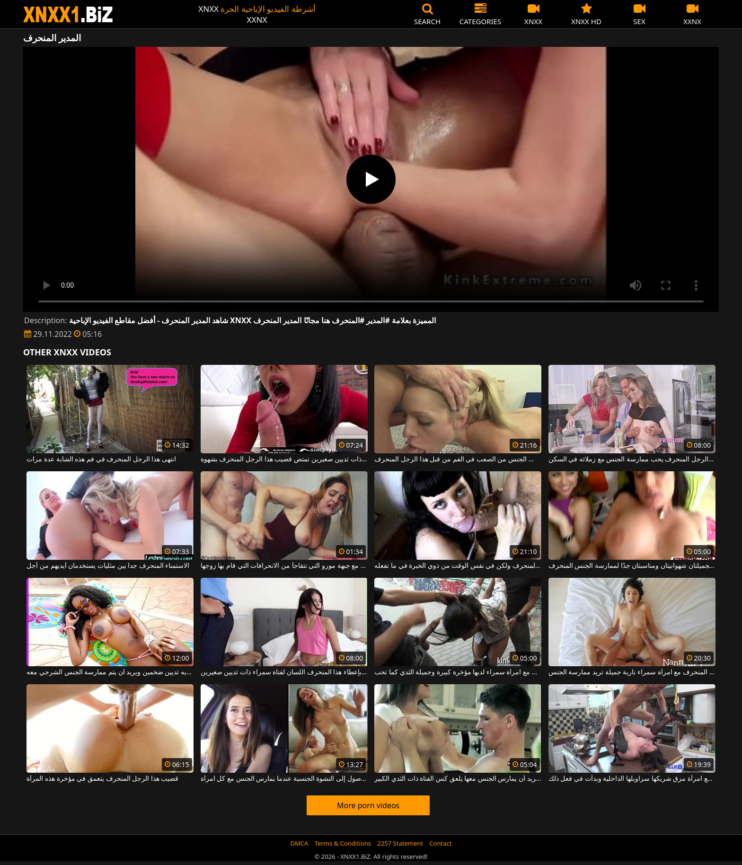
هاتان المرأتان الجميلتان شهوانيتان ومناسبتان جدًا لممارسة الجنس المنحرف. (632, 566)
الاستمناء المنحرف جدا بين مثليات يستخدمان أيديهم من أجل (107, 566)
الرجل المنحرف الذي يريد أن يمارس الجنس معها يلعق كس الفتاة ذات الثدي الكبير (457, 779)
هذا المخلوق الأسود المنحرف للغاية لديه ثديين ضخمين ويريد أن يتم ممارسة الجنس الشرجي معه (110, 672)
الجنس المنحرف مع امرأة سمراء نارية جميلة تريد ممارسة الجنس (632, 672)
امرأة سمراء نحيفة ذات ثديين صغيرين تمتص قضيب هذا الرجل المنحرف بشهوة (284, 459)
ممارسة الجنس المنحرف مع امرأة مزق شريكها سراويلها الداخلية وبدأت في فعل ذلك (632, 779)
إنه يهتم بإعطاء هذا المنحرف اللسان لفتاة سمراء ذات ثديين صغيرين (284, 672)
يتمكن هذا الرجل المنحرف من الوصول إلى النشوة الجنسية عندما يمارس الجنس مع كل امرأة (284, 779)
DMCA (300, 843)
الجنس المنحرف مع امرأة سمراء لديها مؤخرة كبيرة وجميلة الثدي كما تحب (457, 672)
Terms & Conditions (343, 843)
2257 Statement (400, 843)
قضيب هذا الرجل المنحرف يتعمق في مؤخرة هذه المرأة (102, 779)
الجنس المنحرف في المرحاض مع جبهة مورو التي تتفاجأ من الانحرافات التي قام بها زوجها (284, 566)
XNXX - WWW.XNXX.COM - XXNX (68, 14)
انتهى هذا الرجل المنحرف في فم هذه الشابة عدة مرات (101, 459)
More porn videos (368, 805)
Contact (440, 843)
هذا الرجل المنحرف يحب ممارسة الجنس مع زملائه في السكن (632, 459)
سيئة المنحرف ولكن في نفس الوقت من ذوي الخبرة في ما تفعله (457, 566)
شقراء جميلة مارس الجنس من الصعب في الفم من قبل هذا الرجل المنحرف (457, 459)
